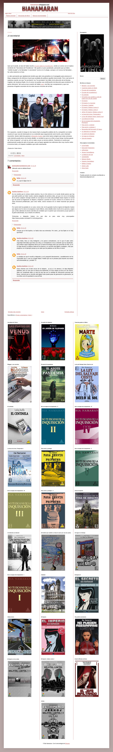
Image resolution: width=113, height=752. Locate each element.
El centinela (85, 94)
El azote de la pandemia (89, 90)
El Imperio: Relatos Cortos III (90, 107)
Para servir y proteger (88, 125)
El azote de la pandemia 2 (89, 92)
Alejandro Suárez (37, 136)
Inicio (42, 312)
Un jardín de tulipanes (88, 134)
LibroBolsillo (85, 157)
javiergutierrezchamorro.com (21, 166)
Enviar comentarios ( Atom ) (24, 315)
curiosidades (17, 155)
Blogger (67, 743)
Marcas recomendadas (39, 15)
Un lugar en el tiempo (88, 136)
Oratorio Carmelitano (88, 161)
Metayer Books (86, 159)
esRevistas (85, 150)
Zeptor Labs (85, 166)
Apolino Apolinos (17, 191)
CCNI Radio (85, 145)
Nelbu (18, 178)
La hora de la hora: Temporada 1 (91, 114)
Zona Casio (85, 168)
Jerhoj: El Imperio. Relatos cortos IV (92, 112)
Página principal (10, 15)
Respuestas (17, 175)
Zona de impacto (87, 138)
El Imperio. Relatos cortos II (90, 110)
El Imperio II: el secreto (88, 103)
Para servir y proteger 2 (88, 127)
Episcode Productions (88, 148)
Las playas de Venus (88, 118)
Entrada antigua (69, 312)
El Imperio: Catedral (87, 105)
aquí (42, 84)
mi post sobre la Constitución (43, 66)
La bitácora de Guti (87, 154)
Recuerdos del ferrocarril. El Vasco (92, 129)
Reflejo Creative (86, 163)
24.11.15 (30, 266)
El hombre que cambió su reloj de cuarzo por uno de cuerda (91, 97)
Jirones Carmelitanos (88, 152)
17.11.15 (33, 166)
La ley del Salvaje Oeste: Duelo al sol (93, 116)
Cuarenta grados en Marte (89, 88)
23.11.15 (30, 238)
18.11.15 (23, 178)
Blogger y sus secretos (88, 85)
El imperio (85, 101)
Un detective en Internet (89, 131)
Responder (15, 171)
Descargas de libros (24, 15)
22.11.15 (26, 191)
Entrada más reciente (14, 312)
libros (23, 155)
